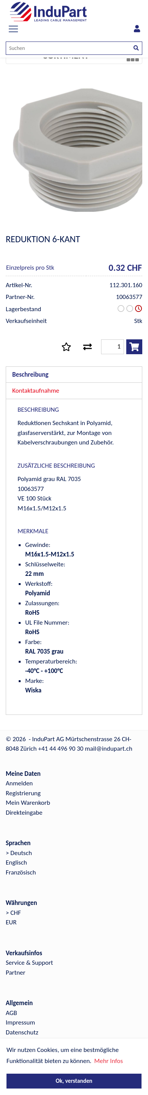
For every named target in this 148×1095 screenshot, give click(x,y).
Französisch (21, 872)
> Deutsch (19, 853)
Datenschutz (22, 1032)
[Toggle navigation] (13, 29)
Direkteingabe (24, 813)
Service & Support (29, 963)
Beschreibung (30, 375)
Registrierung (23, 793)
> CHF (13, 913)
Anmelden (19, 783)
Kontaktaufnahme (35, 391)
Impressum (20, 1022)
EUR (11, 922)
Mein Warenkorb (28, 803)
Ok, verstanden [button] (74, 1080)
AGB (11, 1013)
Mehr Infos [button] (108, 1061)
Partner (16, 973)
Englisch (16, 862)
